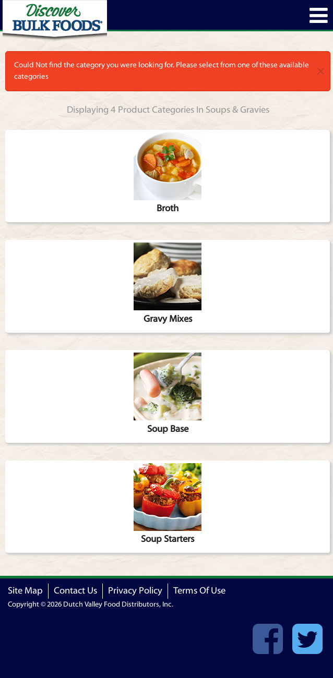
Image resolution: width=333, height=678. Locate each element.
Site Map (25, 590)
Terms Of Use (199, 590)
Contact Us (75, 590)
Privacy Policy (135, 590)
